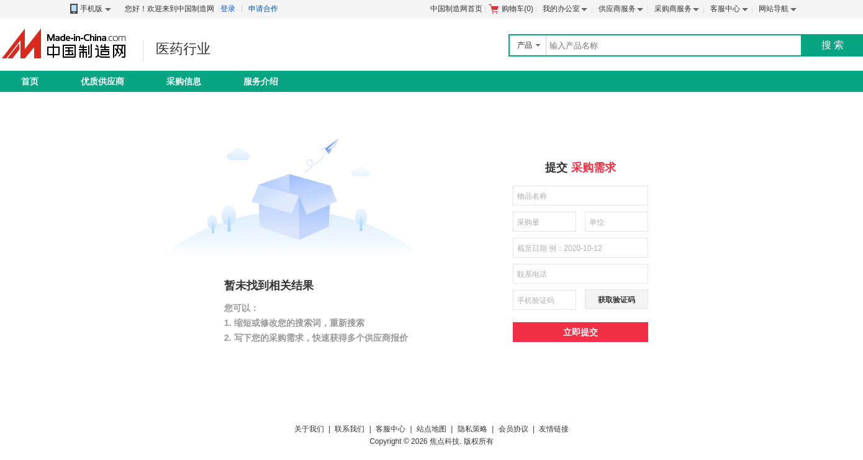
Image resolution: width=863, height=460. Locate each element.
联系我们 (349, 429)
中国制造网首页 (456, 8)
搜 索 (832, 45)
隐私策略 (472, 429)
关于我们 (309, 429)
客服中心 (725, 8)
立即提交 (580, 332)
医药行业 (183, 48)
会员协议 (513, 429)
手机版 (89, 9)
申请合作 (263, 8)
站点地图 (431, 429)
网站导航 (773, 8)
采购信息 (183, 81)
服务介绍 (260, 81)
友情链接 (554, 429)
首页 (29, 81)
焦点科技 (444, 441)
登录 (227, 8)
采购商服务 (673, 8)
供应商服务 (617, 8)
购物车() (511, 8)
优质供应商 (102, 81)
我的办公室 (561, 8)
